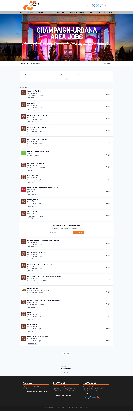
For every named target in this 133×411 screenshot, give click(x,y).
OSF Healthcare (32, 93)
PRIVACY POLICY (73, 407)
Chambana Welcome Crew (77, 12)
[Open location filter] (109, 75)
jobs (24, 63)
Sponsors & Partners (63, 395)
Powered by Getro (109, 83)
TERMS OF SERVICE (84, 407)
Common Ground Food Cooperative (38, 290)
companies (36, 63)
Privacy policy (63, 372)
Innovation (30, 12)
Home (21, 12)
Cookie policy (70, 372)
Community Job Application (97, 12)
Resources (89, 393)
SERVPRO (30, 153)
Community (41, 12)
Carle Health (31, 190)
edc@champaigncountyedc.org (37, 392)
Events (111, 12)
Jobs (50, 12)
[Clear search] (54, 75)
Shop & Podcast (60, 12)
